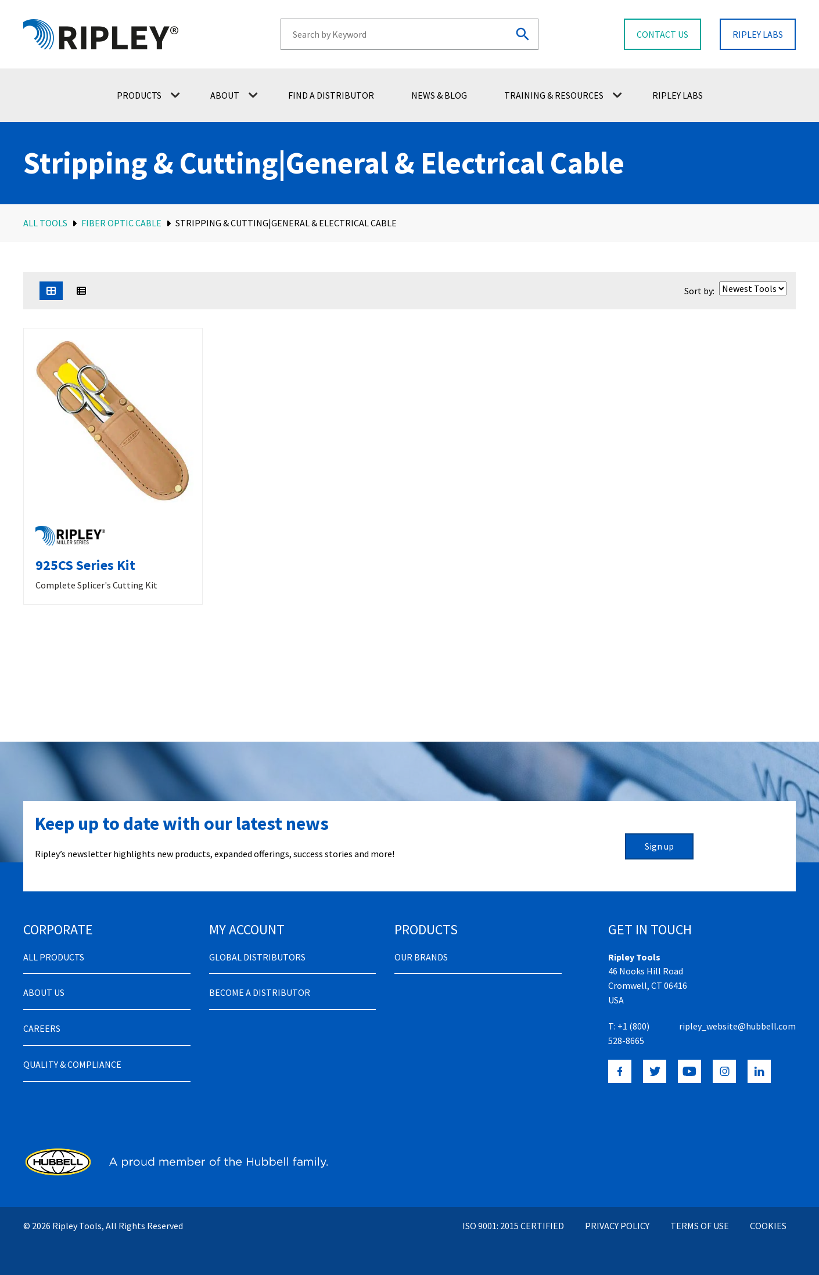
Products (148, 95)
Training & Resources (563, 95)
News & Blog (439, 95)
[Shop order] (752, 288)
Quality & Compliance (72, 1064)
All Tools (45, 223)
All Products (53, 957)
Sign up (659, 846)
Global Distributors (257, 957)
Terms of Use (699, 1225)
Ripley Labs (677, 95)
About (234, 95)
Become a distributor (259, 992)
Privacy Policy (617, 1225)
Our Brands (421, 957)
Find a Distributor (331, 95)
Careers (41, 1028)
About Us (43, 992)
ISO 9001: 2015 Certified (513, 1225)
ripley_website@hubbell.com (737, 1026)
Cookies (768, 1225)
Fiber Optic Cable (121, 223)
